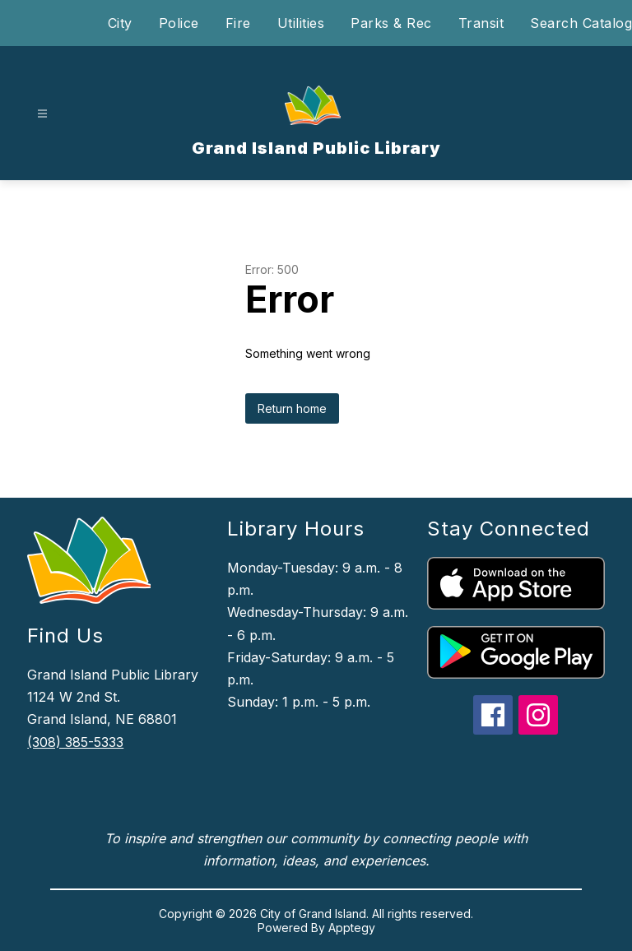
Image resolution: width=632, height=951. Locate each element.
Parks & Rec (391, 23)
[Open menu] (42, 113)
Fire (238, 23)
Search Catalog (581, 23)
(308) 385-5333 (75, 742)
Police (179, 23)
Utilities (301, 23)
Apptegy (351, 928)
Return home (292, 408)
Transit (481, 23)
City (120, 23)
